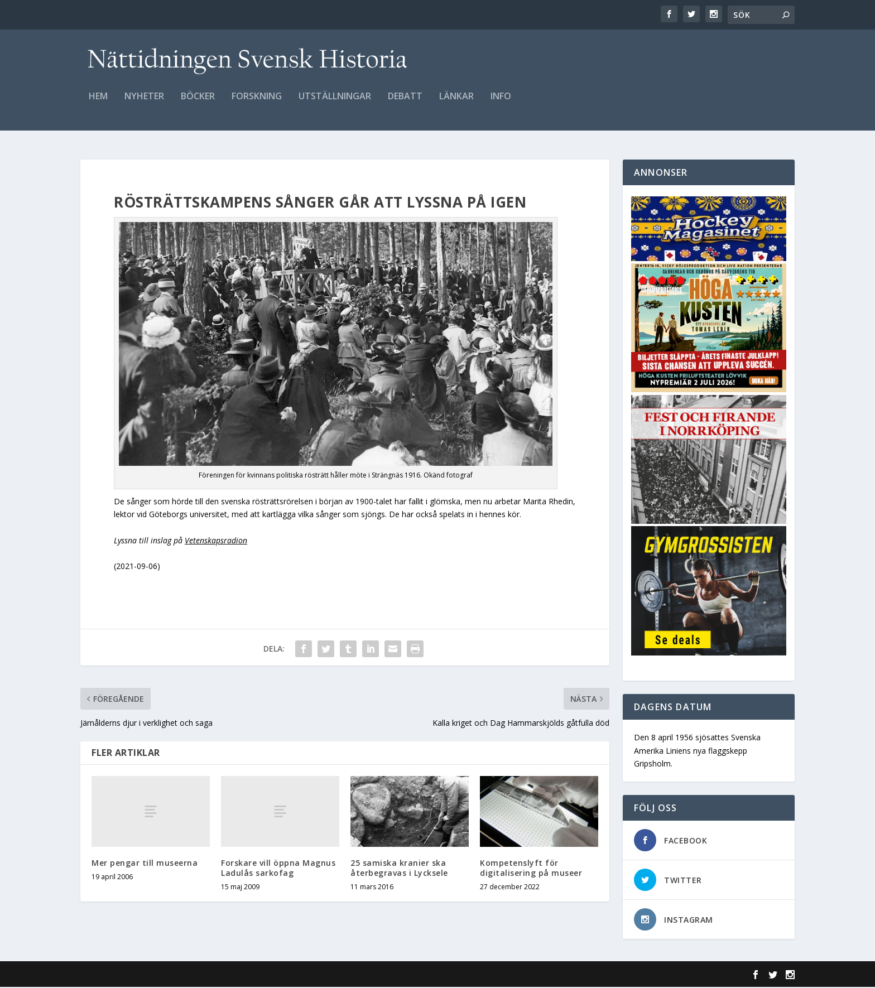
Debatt (405, 104)
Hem (98, 104)
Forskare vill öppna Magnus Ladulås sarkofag (278, 868)
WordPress (262, 975)
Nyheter (144, 104)
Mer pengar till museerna (145, 863)
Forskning (257, 104)
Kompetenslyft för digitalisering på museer (531, 868)
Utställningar (335, 104)
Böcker (198, 104)
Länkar (456, 104)
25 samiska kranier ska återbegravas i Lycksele (399, 868)
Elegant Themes (157, 975)
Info (501, 104)
